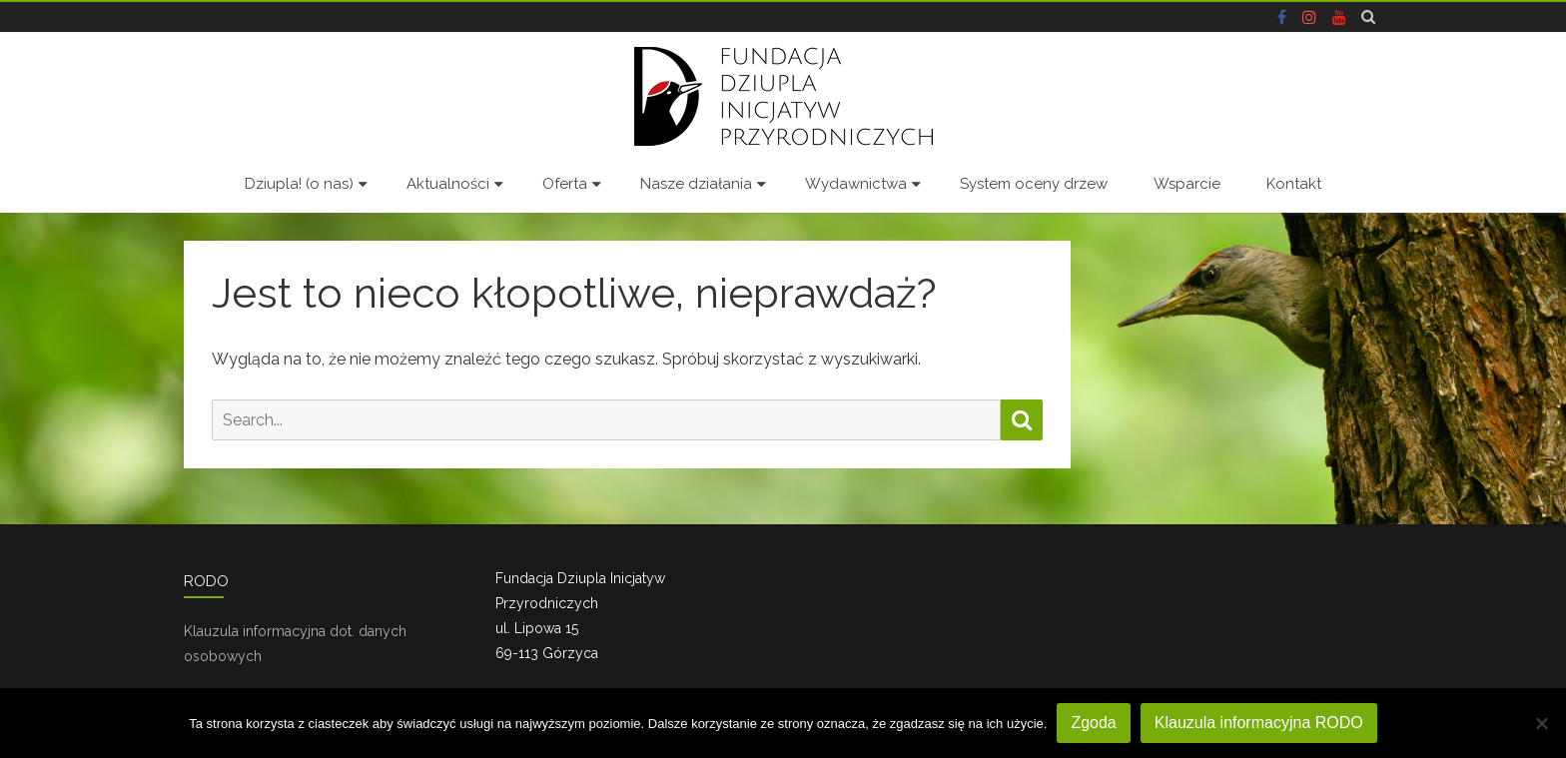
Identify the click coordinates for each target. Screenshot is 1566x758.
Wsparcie (1187, 184)
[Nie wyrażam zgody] (1541, 723)
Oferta (564, 184)
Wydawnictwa (856, 184)
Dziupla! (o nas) (299, 184)
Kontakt (1293, 184)
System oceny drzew (1034, 184)
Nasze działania (696, 184)
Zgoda (1093, 722)
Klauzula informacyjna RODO (1259, 722)
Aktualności (447, 184)
